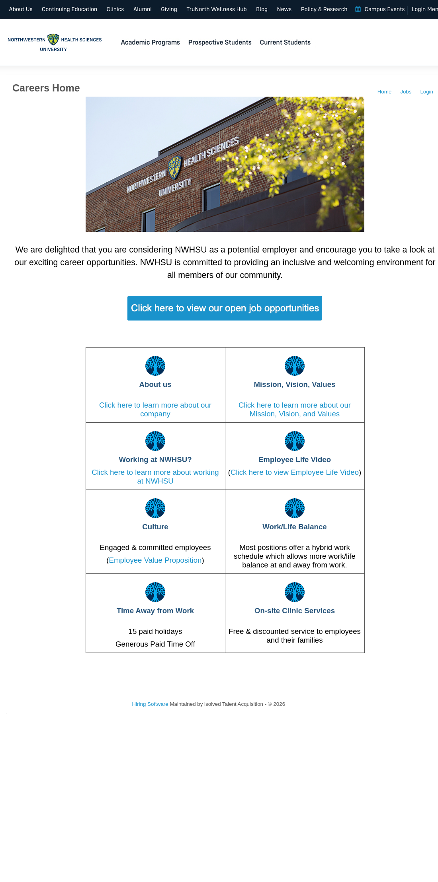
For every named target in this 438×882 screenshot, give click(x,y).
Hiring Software (150, 704)
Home (384, 92)
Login (426, 92)
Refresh (308, 704)
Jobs (405, 92)
